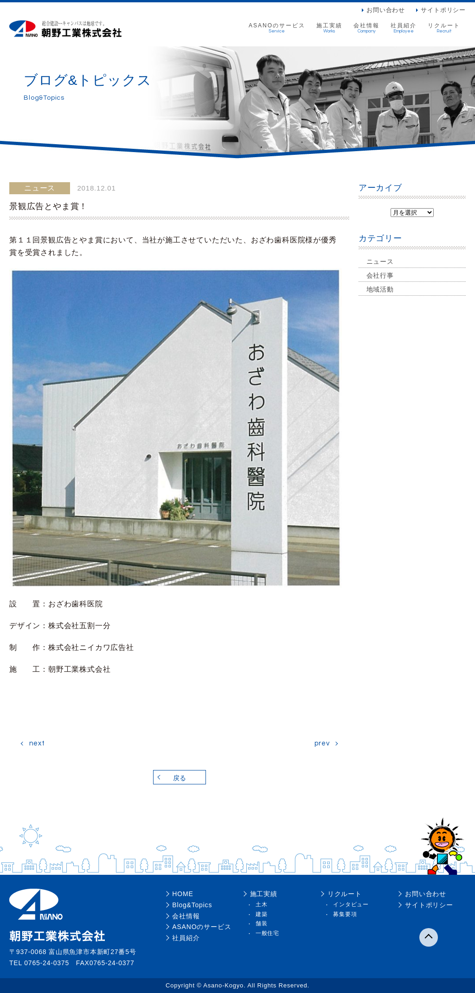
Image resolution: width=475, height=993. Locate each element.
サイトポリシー (443, 9)
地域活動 (380, 289)
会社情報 (366, 28)
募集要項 (345, 914)
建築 (262, 914)
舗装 (262, 923)
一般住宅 (267, 933)
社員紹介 (404, 28)
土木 (262, 904)
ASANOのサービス (277, 28)
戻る (179, 778)
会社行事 (380, 275)
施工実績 (329, 28)
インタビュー (351, 904)
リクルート (444, 28)
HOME (182, 894)
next (37, 743)
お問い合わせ (385, 9)
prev (322, 743)
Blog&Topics (192, 905)
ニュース (380, 261)
